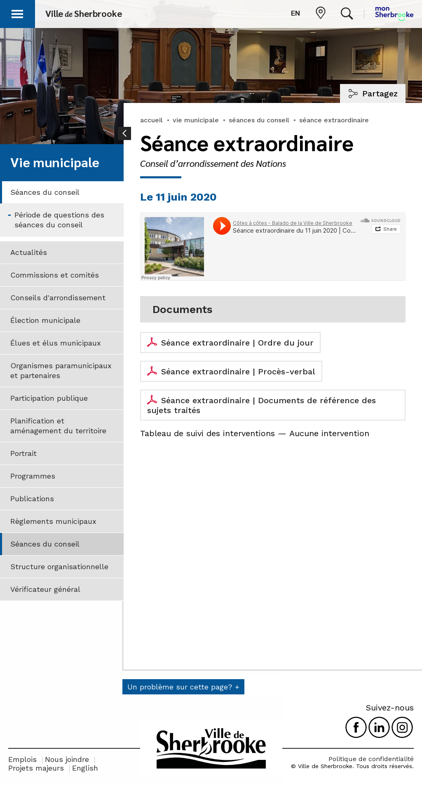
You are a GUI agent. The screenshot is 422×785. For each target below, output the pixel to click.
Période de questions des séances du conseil (59, 219)
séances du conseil (259, 120)
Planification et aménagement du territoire (58, 425)
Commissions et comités (54, 275)
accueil (151, 120)
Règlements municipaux (53, 521)
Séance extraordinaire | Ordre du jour (237, 343)
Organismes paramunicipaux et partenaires (61, 370)
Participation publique (49, 398)
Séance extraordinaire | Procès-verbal (238, 371)
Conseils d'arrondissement (58, 297)
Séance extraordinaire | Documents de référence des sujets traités (261, 405)
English (85, 768)
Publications (32, 498)
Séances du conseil (45, 192)
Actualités (28, 252)
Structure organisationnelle (59, 566)
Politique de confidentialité (371, 759)
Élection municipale (45, 320)
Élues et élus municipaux (55, 343)
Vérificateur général (45, 589)
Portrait (23, 453)
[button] (17, 12)
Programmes (32, 476)
